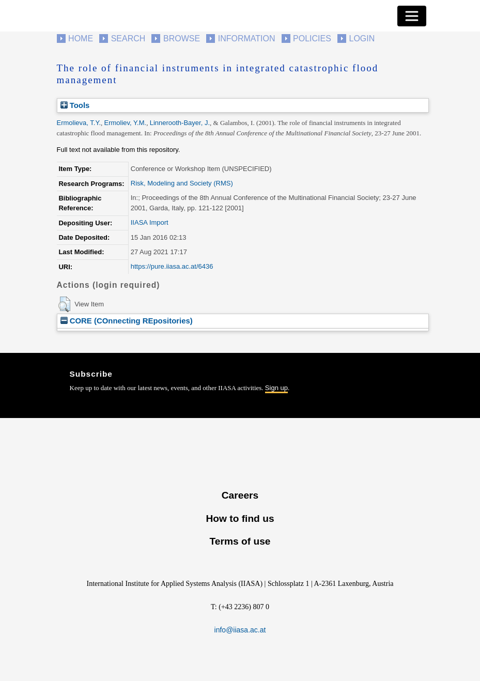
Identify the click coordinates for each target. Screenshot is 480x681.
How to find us (240, 518)
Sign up (276, 388)
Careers (240, 495)
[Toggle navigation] (411, 16)
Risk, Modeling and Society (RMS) (182, 183)
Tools (75, 105)
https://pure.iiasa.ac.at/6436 (172, 266)
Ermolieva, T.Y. (79, 123)
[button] (64, 304)
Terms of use (239, 541)
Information (246, 38)
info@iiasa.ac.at (240, 630)
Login (362, 38)
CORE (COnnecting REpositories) (126, 320)
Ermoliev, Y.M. (125, 123)
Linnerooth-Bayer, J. (180, 123)
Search (128, 38)
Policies (312, 38)
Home (80, 38)
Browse (181, 38)
